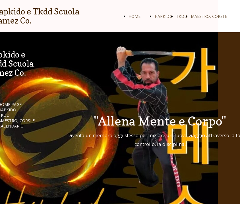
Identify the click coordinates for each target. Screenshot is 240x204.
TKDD (181, 16)
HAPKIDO (164, 16)
